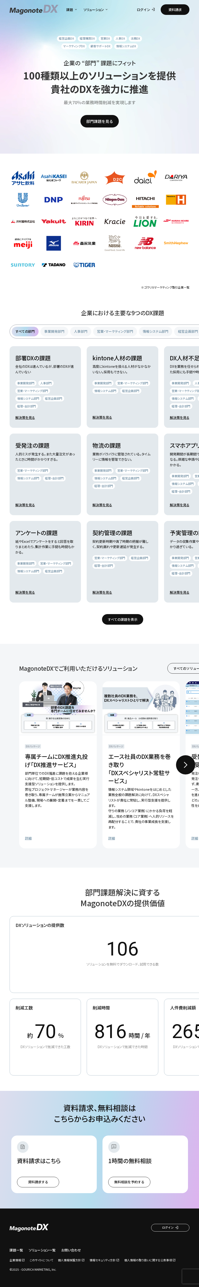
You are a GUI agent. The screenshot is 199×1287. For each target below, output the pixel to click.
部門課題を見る (99, 121)
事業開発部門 (54, 331)
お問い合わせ (71, 1250)
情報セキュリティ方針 (103, 1260)
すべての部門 (25, 331)
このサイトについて (41, 1260)
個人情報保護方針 (69, 1260)
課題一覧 (16, 1250)
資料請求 (175, 9)
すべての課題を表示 (122, 619)
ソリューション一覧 (42, 1250)
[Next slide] (185, 764)
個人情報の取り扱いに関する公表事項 (148, 1260)
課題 (72, 10)
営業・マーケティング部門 (115, 331)
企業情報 (15, 1260)
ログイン (146, 10)
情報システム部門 (155, 331)
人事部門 (80, 331)
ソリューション (96, 10)
